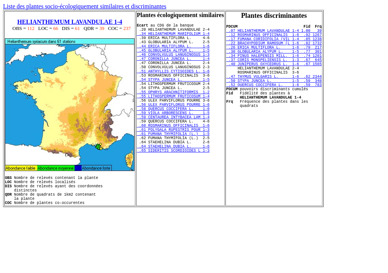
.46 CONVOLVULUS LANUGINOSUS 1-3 (173, 63)
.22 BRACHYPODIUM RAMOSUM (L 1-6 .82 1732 (274, 48)
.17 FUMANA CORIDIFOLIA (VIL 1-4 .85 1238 (274, 43)
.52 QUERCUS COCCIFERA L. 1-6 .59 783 (274, 101)
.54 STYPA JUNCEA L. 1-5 (173, 95)
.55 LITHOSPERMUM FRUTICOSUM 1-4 (173, 116)
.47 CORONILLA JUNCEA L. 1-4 (173, 68)
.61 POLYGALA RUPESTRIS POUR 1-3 (173, 159)
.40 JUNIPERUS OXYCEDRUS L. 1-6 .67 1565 (274, 75)
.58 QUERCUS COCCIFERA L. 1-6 (173, 132)
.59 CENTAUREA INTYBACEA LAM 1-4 (173, 143)
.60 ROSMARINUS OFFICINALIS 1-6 (173, 153)
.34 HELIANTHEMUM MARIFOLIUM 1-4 (173, 36)
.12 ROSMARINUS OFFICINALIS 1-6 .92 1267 (274, 38)
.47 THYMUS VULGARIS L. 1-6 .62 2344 (274, 91)
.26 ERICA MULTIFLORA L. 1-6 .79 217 (274, 53)
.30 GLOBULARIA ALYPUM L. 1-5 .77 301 (274, 59)
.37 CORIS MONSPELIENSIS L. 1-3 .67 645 (274, 69)
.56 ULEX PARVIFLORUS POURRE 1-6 (173, 127)
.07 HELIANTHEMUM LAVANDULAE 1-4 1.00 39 (274, 32)
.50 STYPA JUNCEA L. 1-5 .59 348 (274, 96)
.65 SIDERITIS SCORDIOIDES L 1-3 (173, 185)
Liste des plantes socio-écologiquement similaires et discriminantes (84, 6)
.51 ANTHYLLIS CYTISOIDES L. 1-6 (173, 84)
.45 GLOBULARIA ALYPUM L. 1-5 (173, 58)
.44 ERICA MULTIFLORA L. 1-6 (173, 52)
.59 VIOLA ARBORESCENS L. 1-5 (173, 137)
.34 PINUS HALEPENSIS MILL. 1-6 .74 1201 (274, 64)
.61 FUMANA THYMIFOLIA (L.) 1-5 (173, 164)
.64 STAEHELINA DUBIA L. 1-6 (173, 180)
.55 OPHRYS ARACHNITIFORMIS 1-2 (173, 111)
